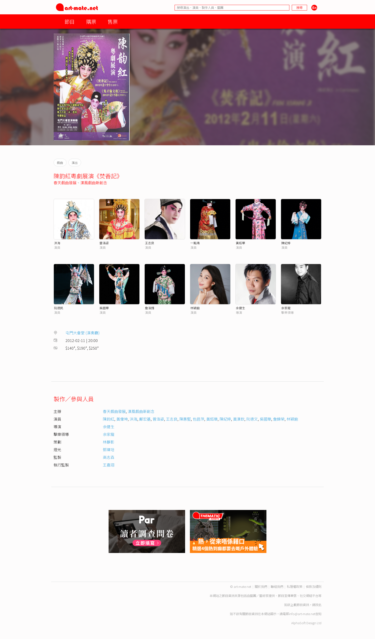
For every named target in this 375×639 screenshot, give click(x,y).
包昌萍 (198, 419)
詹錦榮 (279, 419)
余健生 (240, 308)
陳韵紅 (108, 419)
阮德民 (58, 308)
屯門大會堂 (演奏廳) (83, 333)
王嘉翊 (108, 465)
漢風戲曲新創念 (93, 182)
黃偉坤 (122, 419)
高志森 (108, 457)
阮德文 (252, 419)
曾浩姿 (104, 243)
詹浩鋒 (149, 308)
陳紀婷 (286, 243)
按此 (318, 604)
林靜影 (108, 442)
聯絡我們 (277, 586)
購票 (91, 21)
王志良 (149, 243)
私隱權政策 (294, 586)
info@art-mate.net (302, 614)
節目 (70, 21)
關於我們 (261, 586)
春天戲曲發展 (65, 182)
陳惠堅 (185, 419)
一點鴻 (195, 243)
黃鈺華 (240, 243)
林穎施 (195, 308)
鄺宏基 (145, 419)
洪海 (57, 243)
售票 (113, 21)
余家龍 (286, 308)
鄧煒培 (108, 449)
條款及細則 (313, 586)
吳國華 (104, 308)
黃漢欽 (238, 419)
